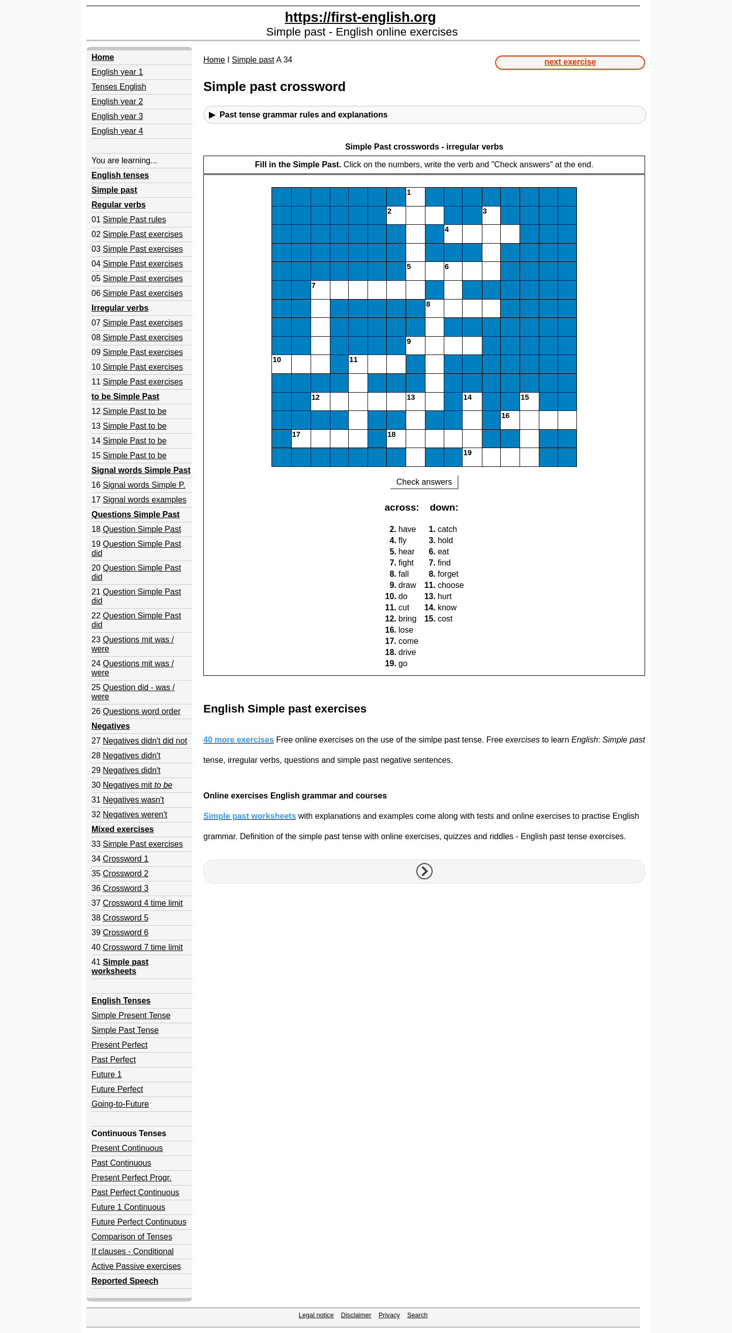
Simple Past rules (134, 219)
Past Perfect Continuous (135, 1192)
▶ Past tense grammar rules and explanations (298, 114)
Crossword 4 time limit (142, 903)
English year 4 (117, 131)
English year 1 (117, 72)
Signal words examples (145, 499)
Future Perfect (117, 1089)
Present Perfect (119, 1045)
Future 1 (107, 1074)
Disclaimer (356, 1315)
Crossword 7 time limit (142, 947)
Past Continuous (121, 1163)
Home (214, 59)
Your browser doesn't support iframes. (424, 417)
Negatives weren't (135, 814)
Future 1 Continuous (128, 1207)
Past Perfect (114, 1059)
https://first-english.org (360, 17)
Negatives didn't (131, 755)
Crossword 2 (125, 873)
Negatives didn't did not (145, 740)
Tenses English (119, 86)
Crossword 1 (125, 858)
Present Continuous (127, 1148)
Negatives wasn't (133, 799)
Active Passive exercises (136, 1266)
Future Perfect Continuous (139, 1222)
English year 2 (117, 101)
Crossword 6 (125, 932)
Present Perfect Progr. (131, 1177)
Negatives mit (137, 785)
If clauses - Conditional (133, 1251)
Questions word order (141, 711)
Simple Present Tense (131, 1015)
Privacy (389, 1315)
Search (417, 1315)
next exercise (570, 61)
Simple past (253, 59)
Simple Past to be (134, 411)
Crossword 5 (125, 917)
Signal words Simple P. (144, 485)
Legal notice (316, 1315)
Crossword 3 (125, 888)
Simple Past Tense (125, 1030)
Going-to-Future (120, 1104)
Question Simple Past (142, 529)
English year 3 (117, 116)
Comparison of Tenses (132, 1236)
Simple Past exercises (142, 234)
